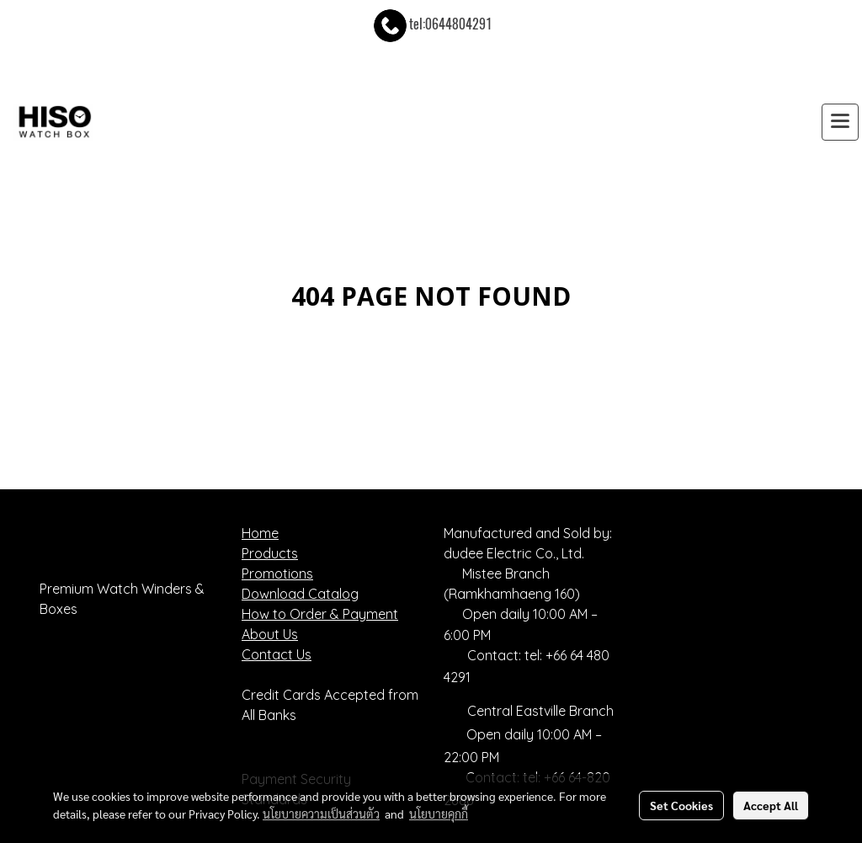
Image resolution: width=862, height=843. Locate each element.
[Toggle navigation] (840, 122)
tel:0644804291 (431, 24)
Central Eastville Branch (540, 710)
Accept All (770, 805)
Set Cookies (681, 805)
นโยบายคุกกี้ (438, 813)
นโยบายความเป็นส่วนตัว (321, 813)
